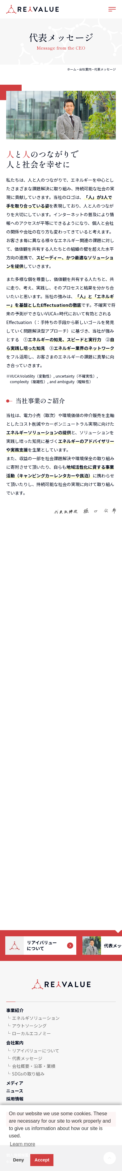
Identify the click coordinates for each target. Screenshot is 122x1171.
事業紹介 (14, 1010)
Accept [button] (42, 1159)
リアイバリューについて (35, 1050)
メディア (14, 1083)
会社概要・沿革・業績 (33, 1066)
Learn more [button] (22, 1144)
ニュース (14, 1091)
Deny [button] (18, 1159)
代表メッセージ (27, 1058)
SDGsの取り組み (28, 1074)
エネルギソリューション (36, 1018)
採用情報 (14, 1099)
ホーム (71, 69)
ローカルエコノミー (31, 1033)
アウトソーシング (29, 1026)
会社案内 (85, 69)
